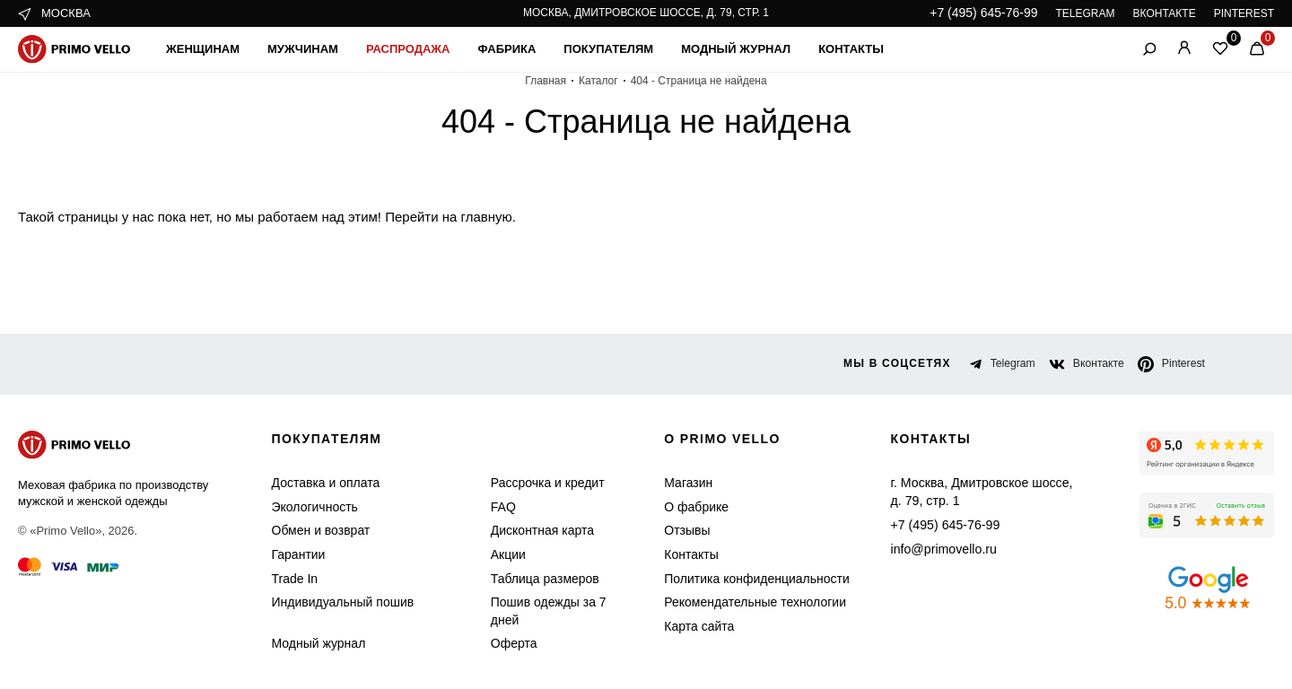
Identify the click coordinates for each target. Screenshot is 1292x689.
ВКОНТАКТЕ (1168, 13)
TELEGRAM (1088, 13)
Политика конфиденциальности (744, 579)
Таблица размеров (525, 579)
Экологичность (312, 507)
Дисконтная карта (524, 530)
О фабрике (687, 507)
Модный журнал (753, 49)
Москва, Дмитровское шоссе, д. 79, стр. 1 (645, 12)
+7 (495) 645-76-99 (992, 13)
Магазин (682, 483)
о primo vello (719, 439)
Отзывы (680, 530)
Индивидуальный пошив (338, 602)
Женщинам (205, 49)
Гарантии (297, 555)
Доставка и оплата (321, 483)
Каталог (603, 80)
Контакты (874, 49)
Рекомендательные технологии (741, 602)
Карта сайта (691, 626)
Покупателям (622, 49)
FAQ (489, 507)
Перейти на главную (412, 216)
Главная (554, 80)
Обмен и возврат (316, 530)
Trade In (293, 579)
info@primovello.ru (940, 548)
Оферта (497, 643)
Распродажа (419, 49)
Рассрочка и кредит (529, 483)
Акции (494, 555)
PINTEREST (1246, 13)
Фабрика (517, 49)
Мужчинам (311, 49)
